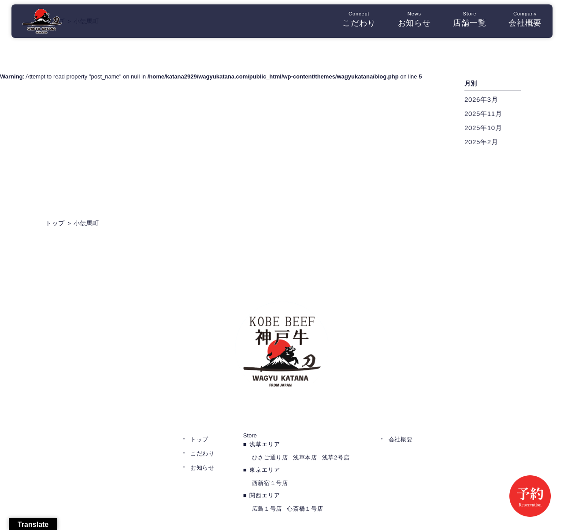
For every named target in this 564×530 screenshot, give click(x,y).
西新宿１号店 (270, 451)
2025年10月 (484, 129)
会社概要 (519, 22)
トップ (199, 407)
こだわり (353, 22)
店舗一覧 (464, 22)
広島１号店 (267, 477)
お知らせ (409, 22)
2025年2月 (482, 143)
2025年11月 (484, 115)
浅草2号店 (335, 425)
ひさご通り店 (270, 425)
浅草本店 (305, 425)
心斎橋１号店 (305, 477)
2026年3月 (482, 101)
